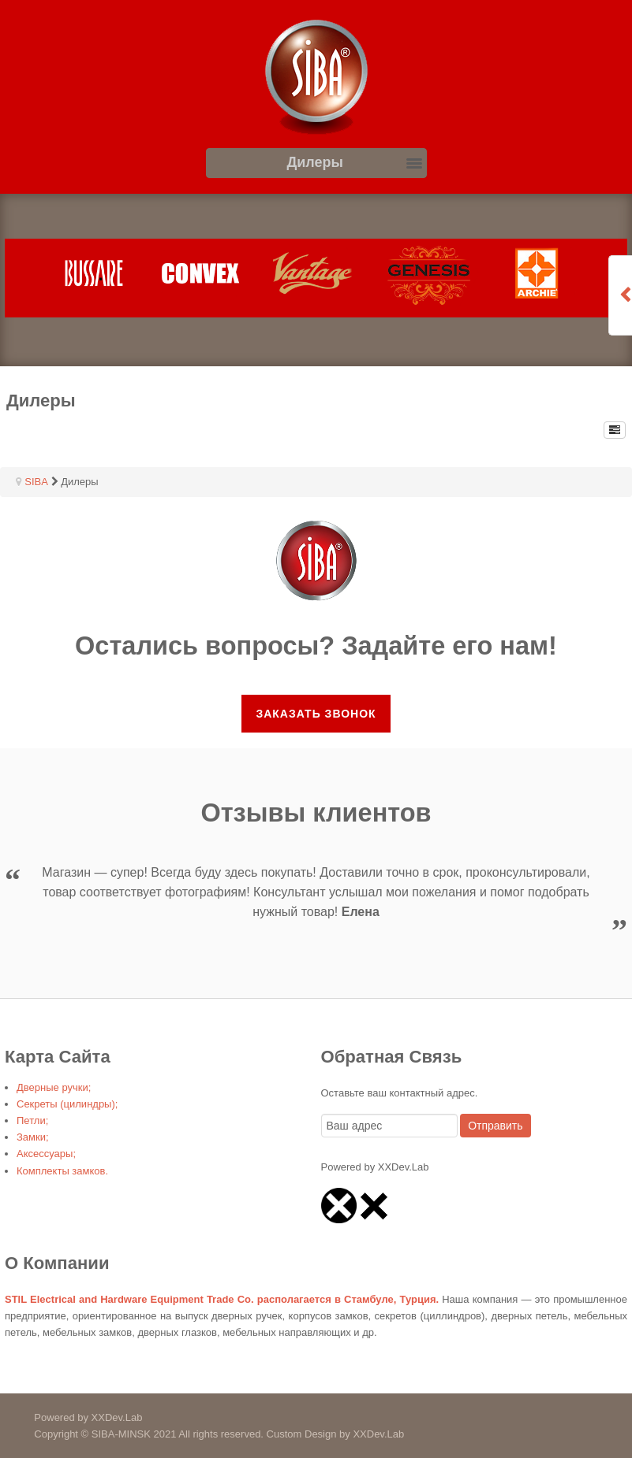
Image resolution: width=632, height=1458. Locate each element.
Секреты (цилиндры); (67, 1104)
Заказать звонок (316, 713)
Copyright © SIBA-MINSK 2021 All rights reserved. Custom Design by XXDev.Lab (202, 1434)
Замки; (33, 1137)
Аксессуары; (46, 1153)
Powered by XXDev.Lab (71, 1417)
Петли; (32, 1120)
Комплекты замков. (62, 1171)
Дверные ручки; (54, 1087)
